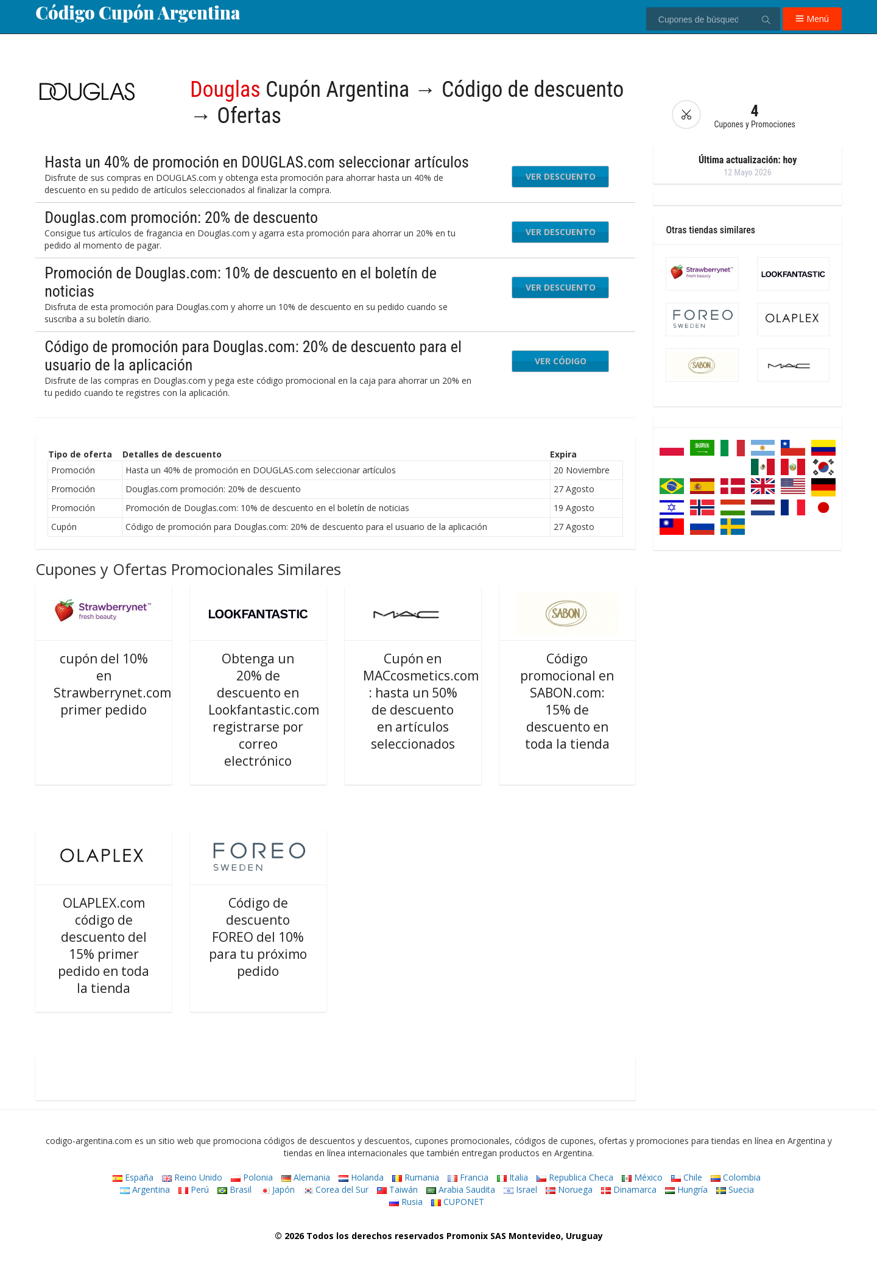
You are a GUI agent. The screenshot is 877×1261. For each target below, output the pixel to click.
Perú (193, 1189)
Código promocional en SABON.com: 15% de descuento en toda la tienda (567, 701)
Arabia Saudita (460, 1189)
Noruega (569, 1189)
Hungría (686, 1189)
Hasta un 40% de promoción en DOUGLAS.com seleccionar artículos (256, 162)
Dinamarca (629, 1189)
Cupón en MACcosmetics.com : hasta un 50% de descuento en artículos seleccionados (421, 701)
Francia (468, 1177)
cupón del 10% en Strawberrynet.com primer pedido (112, 684)
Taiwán (397, 1189)
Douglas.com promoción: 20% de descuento (181, 217)
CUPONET (457, 1201)
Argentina (145, 1189)
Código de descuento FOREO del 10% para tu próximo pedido (258, 937)
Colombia (736, 1177)
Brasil (234, 1189)
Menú (812, 18)
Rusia (406, 1201)
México (642, 1177)
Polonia (252, 1177)
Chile (686, 1177)
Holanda (361, 1177)
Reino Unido (192, 1177)
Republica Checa (575, 1177)
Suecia (735, 1189)
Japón (277, 1189)
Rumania (415, 1177)
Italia (512, 1177)
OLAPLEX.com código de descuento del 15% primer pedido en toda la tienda (103, 945)
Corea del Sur (335, 1189)
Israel (520, 1189)
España (133, 1177)
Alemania (305, 1177)
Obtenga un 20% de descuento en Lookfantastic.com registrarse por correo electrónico (263, 709)
